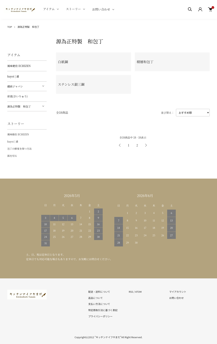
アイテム (49, 9)
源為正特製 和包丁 (28, 27)
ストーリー (73, 9)
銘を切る (12, 156)
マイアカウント (177, 291)
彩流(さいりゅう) (17, 96)
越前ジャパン (15, 86)
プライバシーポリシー (100, 316)
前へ (120, 145)
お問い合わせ (101, 9)
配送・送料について (99, 291)
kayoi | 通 (13, 76)
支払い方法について (99, 304)
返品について (95, 298)
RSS (131, 291)
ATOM (138, 291)
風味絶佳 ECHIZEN (19, 66)
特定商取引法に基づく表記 (102, 310)
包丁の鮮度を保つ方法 (19, 148)
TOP (9, 27)
